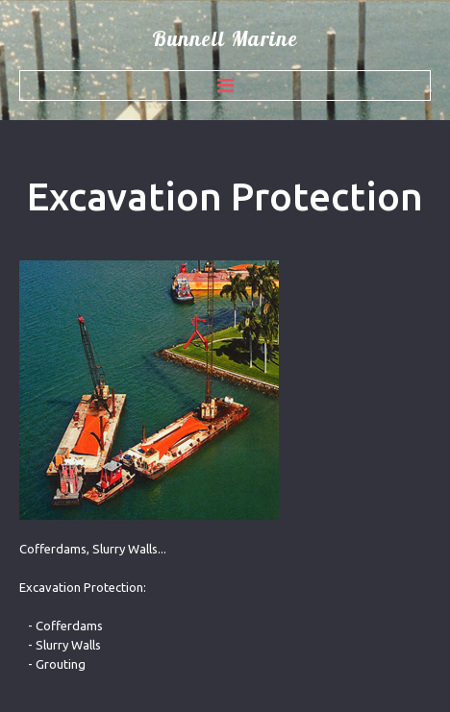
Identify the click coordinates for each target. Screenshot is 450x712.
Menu (225, 85)
